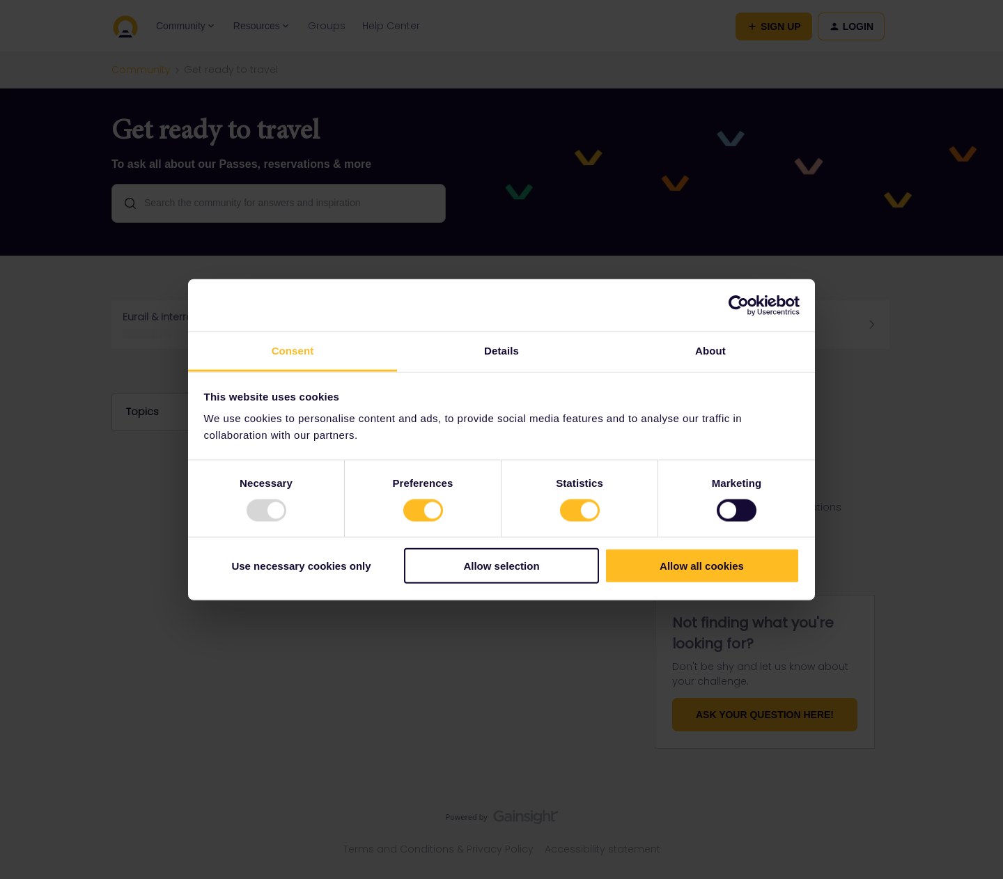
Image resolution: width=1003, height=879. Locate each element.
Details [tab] (501, 351)
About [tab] (710, 351)
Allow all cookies (702, 566)
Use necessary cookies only (301, 566)
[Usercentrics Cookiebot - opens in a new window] (739, 305)
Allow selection (501, 566)
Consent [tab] (293, 351)
